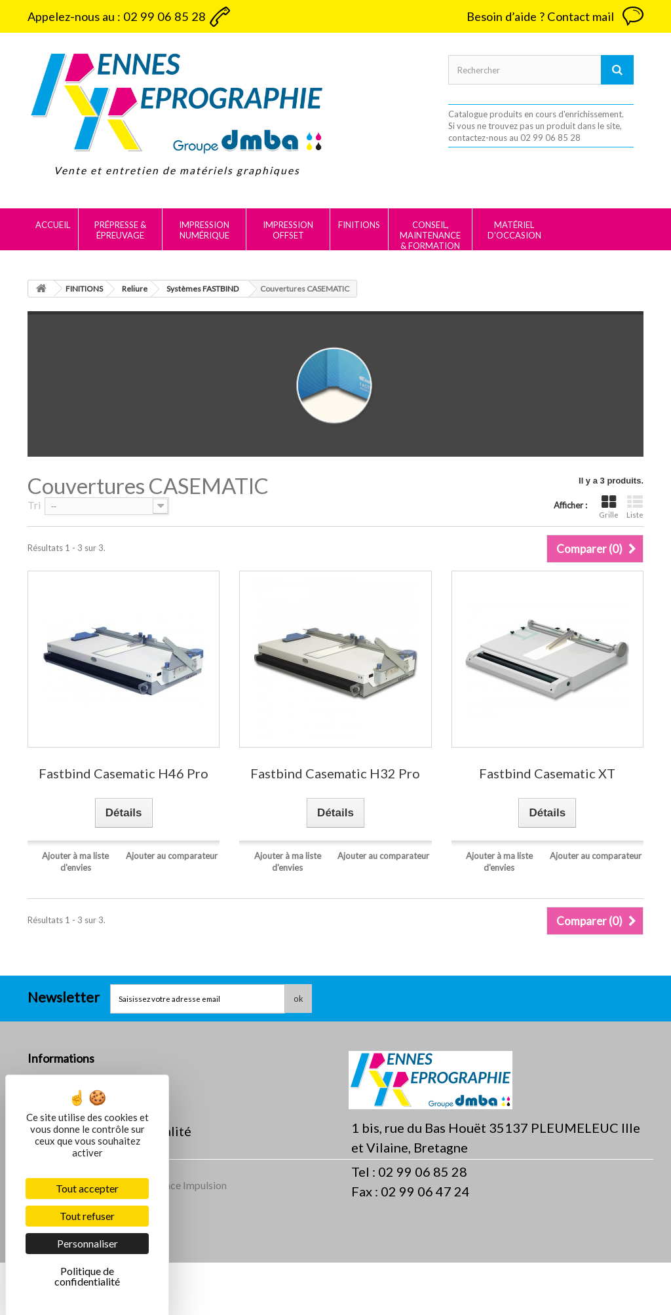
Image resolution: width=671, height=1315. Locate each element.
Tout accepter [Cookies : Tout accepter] (87, 1188)
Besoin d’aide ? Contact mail (540, 16)
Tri (34, 505)
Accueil (52, 224)
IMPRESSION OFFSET (288, 229)
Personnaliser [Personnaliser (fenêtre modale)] (87, 1243)
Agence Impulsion (187, 1237)
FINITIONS (359, 224)
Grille (609, 507)
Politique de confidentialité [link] (87, 1276)
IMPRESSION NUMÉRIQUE (204, 229)
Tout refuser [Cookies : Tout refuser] (87, 1216)
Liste (634, 507)
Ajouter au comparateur (172, 855)
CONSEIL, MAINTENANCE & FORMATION (430, 235)
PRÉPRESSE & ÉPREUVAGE (120, 229)
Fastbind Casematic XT (547, 773)
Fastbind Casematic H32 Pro (335, 773)
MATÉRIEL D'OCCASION (514, 229)
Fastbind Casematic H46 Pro (123, 773)
